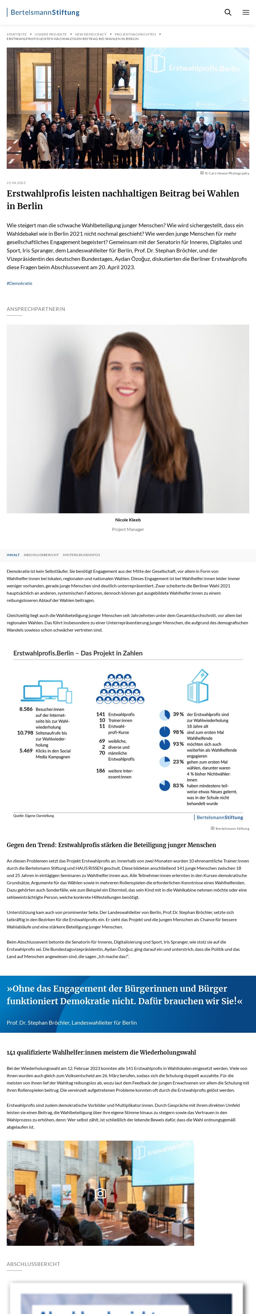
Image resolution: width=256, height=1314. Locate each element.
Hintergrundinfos (81, 555)
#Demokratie (19, 283)
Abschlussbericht (41, 555)
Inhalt (13, 555)
